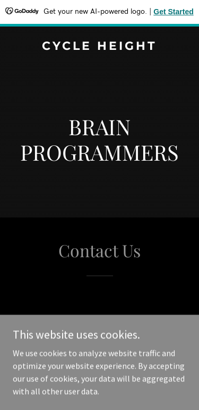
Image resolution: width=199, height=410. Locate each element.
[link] (99, 46)
